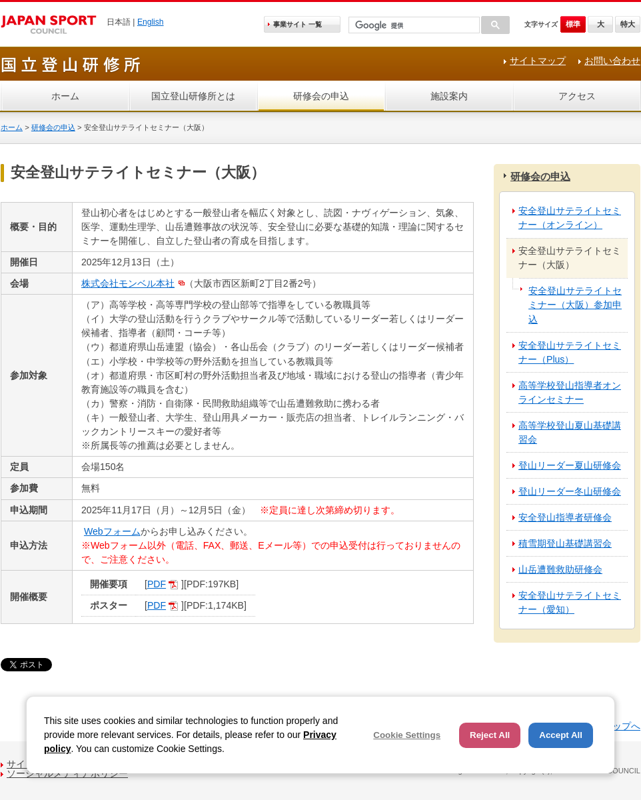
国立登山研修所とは (193, 96)
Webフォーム (112, 531)
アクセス (577, 96)
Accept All (560, 735)
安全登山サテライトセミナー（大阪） (569, 257)
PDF (156, 584)
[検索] (412, 26)
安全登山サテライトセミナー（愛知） (569, 602)
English (150, 22)
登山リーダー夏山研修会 (569, 465)
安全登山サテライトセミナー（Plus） (569, 352)
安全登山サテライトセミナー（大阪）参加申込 (575, 304)
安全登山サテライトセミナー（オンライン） (569, 217)
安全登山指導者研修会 (565, 517)
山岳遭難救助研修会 (560, 569)
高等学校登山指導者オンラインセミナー (569, 392)
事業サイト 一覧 (297, 24)
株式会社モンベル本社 (128, 283)
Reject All (490, 735)
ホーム (65, 96)
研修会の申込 (321, 96)
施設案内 (449, 96)
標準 (573, 24)
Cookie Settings (406, 735)
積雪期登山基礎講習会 (565, 543)
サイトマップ (538, 60)
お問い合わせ (612, 60)
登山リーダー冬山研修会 (569, 491)
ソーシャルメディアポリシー (67, 773)
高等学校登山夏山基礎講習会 (569, 432)
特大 (627, 24)
